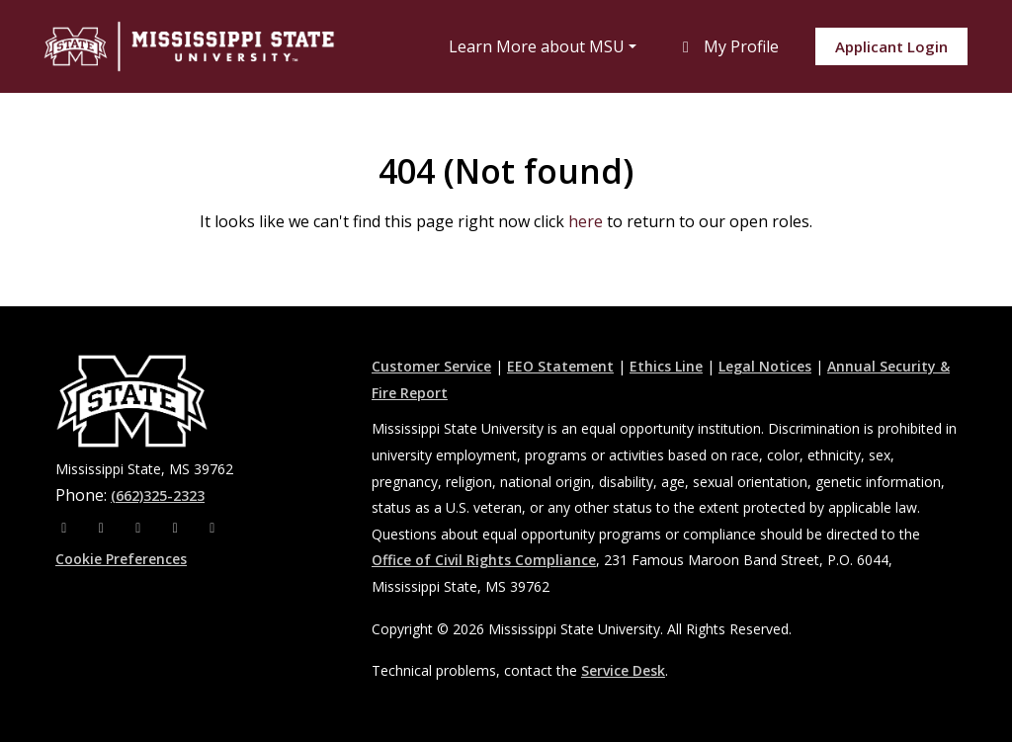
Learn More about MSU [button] (537, 46)
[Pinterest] (212, 527)
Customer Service (431, 366)
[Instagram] (104, 527)
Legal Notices (764, 366)
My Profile (727, 46)
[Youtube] (178, 527)
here (585, 221)
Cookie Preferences (121, 558)
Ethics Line (666, 366)
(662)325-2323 (158, 495)
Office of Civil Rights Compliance (484, 559)
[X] (140, 527)
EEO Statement (560, 366)
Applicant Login (891, 46)
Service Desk (623, 670)
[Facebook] (66, 527)
